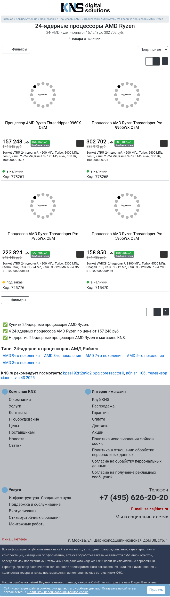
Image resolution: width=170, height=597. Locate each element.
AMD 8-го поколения (62, 355)
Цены (14, 425)
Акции (97, 432)
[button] (149, 61)
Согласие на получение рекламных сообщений (124, 474)
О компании (20, 399)
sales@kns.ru (156, 509)
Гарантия (100, 412)
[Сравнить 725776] (72, 285)
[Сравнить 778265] (156, 174)
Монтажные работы (27, 524)
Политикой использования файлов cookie (58, 592)
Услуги (15, 406)
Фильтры (16, 49)
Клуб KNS (100, 399)
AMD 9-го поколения (21, 355)
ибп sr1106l (136, 373)
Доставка (100, 425)
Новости (16, 439)
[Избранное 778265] (164, 174)
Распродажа (103, 406)
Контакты (18, 412)
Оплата (98, 419)
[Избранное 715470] (164, 285)
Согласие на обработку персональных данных (127, 463)
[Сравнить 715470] (156, 285)
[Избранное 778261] (80, 174)
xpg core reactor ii (108, 373)
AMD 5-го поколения (145, 355)
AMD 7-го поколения (103, 355)
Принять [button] (156, 590)
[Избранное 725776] (80, 285)
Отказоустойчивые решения (35, 517)
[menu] (5, 8)
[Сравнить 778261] (72, 174)
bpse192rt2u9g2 (77, 373)
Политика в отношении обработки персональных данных (123, 452)
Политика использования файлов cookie (123, 441)
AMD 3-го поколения (21, 362)
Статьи (15, 445)
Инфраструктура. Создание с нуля (40, 498)
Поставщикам (22, 432)
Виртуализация (23, 511)
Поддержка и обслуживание (35, 504)
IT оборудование (24, 419)
